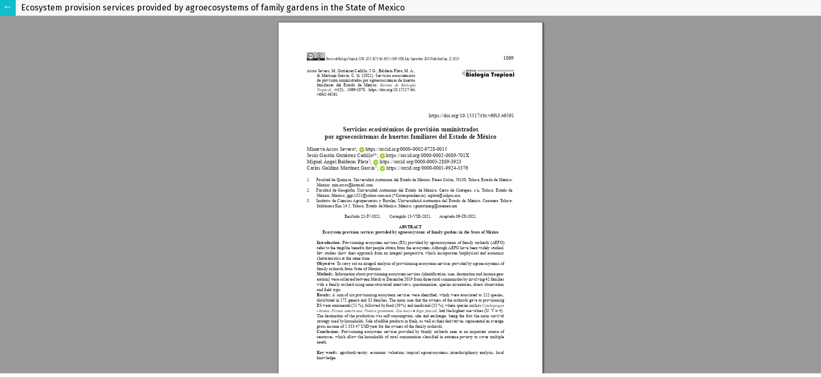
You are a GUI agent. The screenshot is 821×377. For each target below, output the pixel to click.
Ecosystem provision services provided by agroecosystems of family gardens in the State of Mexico (213, 8)
